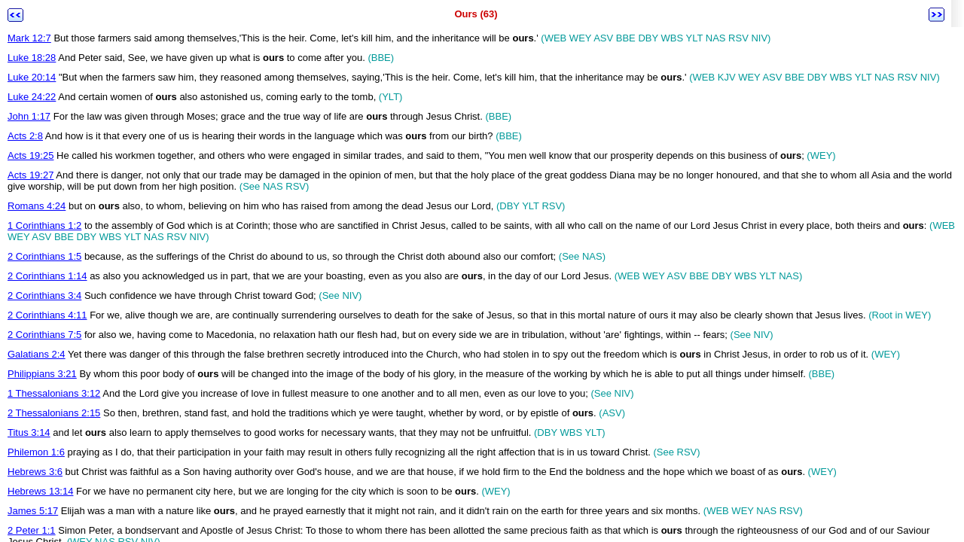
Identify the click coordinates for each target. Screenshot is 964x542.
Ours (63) (475, 14)
